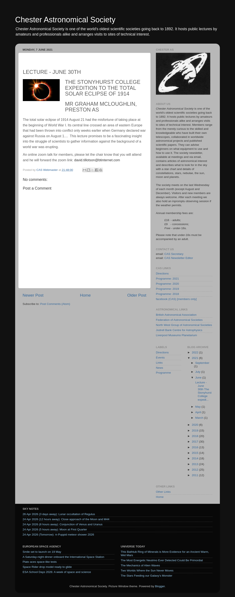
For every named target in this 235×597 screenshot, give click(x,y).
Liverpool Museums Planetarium (176, 335)
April (198, 412)
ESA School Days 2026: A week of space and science (57, 572)
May (198, 406)
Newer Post (33, 295)
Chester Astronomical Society (65, 19)
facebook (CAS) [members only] (176, 299)
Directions (162, 273)
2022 (195, 352)
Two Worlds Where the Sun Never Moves (147, 570)
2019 (195, 430)
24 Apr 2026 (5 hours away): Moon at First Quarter (55, 529)
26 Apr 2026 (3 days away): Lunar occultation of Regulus (59, 514)
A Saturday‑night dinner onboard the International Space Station (63, 556)
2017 (195, 441)
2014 (195, 458)
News (159, 367)
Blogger (160, 586)
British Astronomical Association (176, 314)
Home (85, 295)
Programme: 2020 (167, 283)
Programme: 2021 (167, 278)
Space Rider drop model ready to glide (47, 566)
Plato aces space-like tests (40, 561)
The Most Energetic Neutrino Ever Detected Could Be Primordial (162, 560)
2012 (195, 469)
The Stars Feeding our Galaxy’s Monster (146, 575)
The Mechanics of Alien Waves (140, 565)
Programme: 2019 (167, 288)
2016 (195, 447)
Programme (163, 372)
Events (160, 357)
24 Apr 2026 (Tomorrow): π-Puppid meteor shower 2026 (58, 534)
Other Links (163, 491)
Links (159, 362)
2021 (195, 358)
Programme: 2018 (167, 294)
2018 (195, 436)
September (202, 362)
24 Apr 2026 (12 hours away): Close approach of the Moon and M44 (66, 519)
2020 (195, 424)
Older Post (136, 295)
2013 (195, 464)
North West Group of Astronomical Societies (184, 325)
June (198, 377)
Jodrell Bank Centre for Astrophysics (179, 330)
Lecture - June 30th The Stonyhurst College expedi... (203, 391)
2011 (195, 475)
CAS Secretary (173, 254)
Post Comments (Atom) (55, 304)
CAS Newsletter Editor (178, 258)
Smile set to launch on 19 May (42, 551)
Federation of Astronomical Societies (179, 319)
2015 (195, 452)
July (198, 371)
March (199, 417)
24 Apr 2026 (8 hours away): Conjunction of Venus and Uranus (63, 524)
